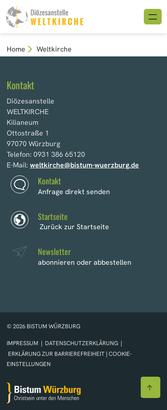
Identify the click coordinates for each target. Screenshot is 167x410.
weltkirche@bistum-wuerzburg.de (84, 165)
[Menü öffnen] (153, 16)
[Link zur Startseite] (44, 15)
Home (16, 49)
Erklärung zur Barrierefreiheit (56, 354)
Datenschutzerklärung (81, 343)
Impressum (23, 343)
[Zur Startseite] (44, 392)
